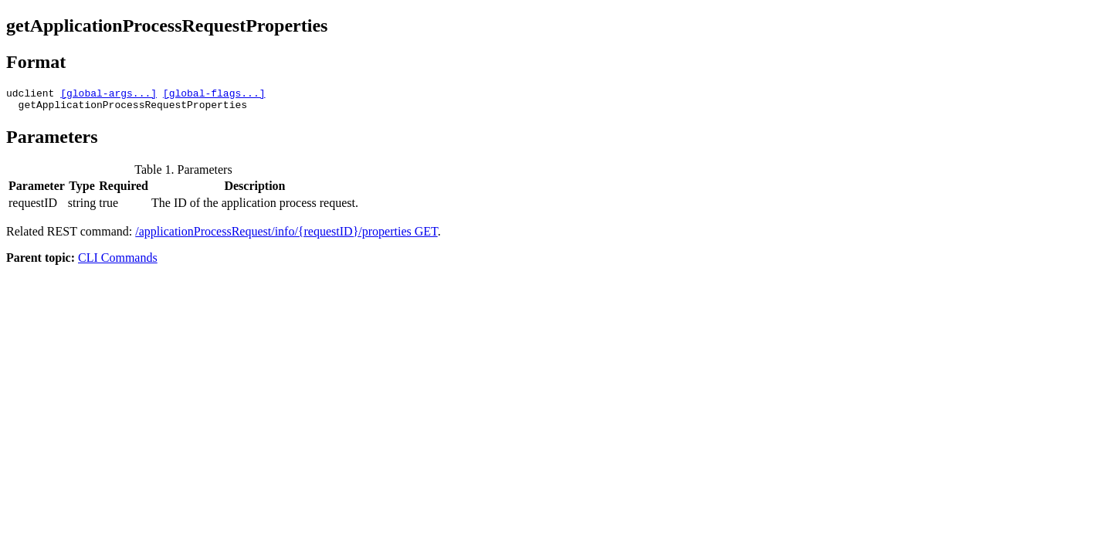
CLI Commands (118, 262)
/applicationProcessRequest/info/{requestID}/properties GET (286, 235)
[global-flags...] (214, 95)
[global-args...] (108, 95)
